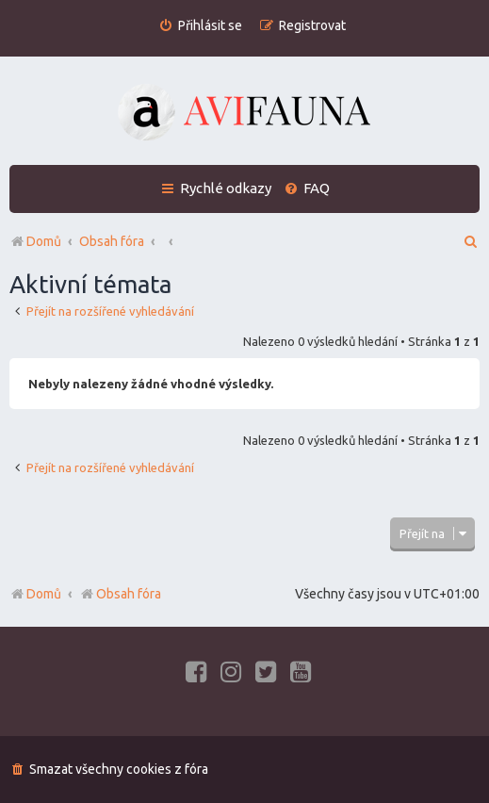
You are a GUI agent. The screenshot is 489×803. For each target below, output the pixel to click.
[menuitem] (200, 26)
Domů (43, 593)
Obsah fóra (120, 593)
